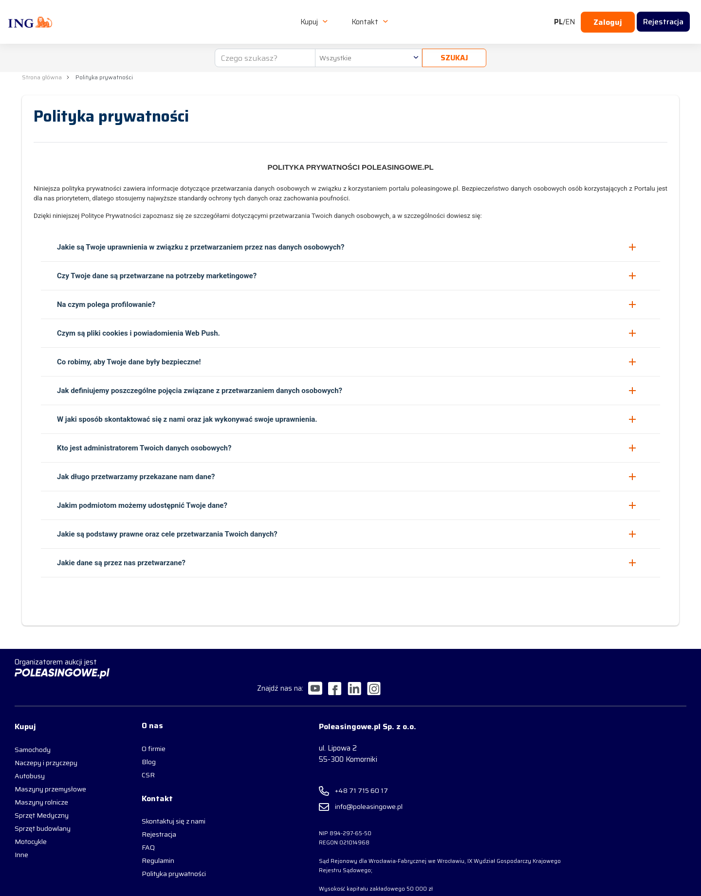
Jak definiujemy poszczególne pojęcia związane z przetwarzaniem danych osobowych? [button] (199, 389)
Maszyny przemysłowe (50, 768)
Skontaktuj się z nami (161, 803)
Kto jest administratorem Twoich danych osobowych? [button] (144, 447)
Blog (136, 742)
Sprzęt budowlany (43, 808)
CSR (135, 755)
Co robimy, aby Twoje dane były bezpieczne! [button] (129, 361)
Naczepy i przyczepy (46, 742)
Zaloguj (607, 18)
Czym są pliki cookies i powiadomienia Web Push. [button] (138, 332)
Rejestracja (146, 817)
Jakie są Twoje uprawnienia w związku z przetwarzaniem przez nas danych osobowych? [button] (200, 246)
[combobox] (367, 49)
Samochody (33, 729)
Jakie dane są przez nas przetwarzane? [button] (121, 561)
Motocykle (31, 821)
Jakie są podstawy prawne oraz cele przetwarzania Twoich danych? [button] (167, 533)
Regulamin (145, 843)
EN (570, 17)
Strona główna (42, 77)
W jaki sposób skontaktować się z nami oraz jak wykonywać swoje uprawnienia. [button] (187, 418)
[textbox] (367, 49)
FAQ (135, 830)
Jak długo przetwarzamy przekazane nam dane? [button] (136, 475)
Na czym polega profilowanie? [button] (106, 303)
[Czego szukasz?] (263, 49)
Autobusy (30, 755)
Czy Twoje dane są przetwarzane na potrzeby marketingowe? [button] (157, 274)
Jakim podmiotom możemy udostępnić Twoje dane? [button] (142, 504)
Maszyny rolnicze (41, 782)
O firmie (141, 729)
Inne (21, 834)
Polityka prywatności (161, 856)
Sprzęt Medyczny (42, 795)
